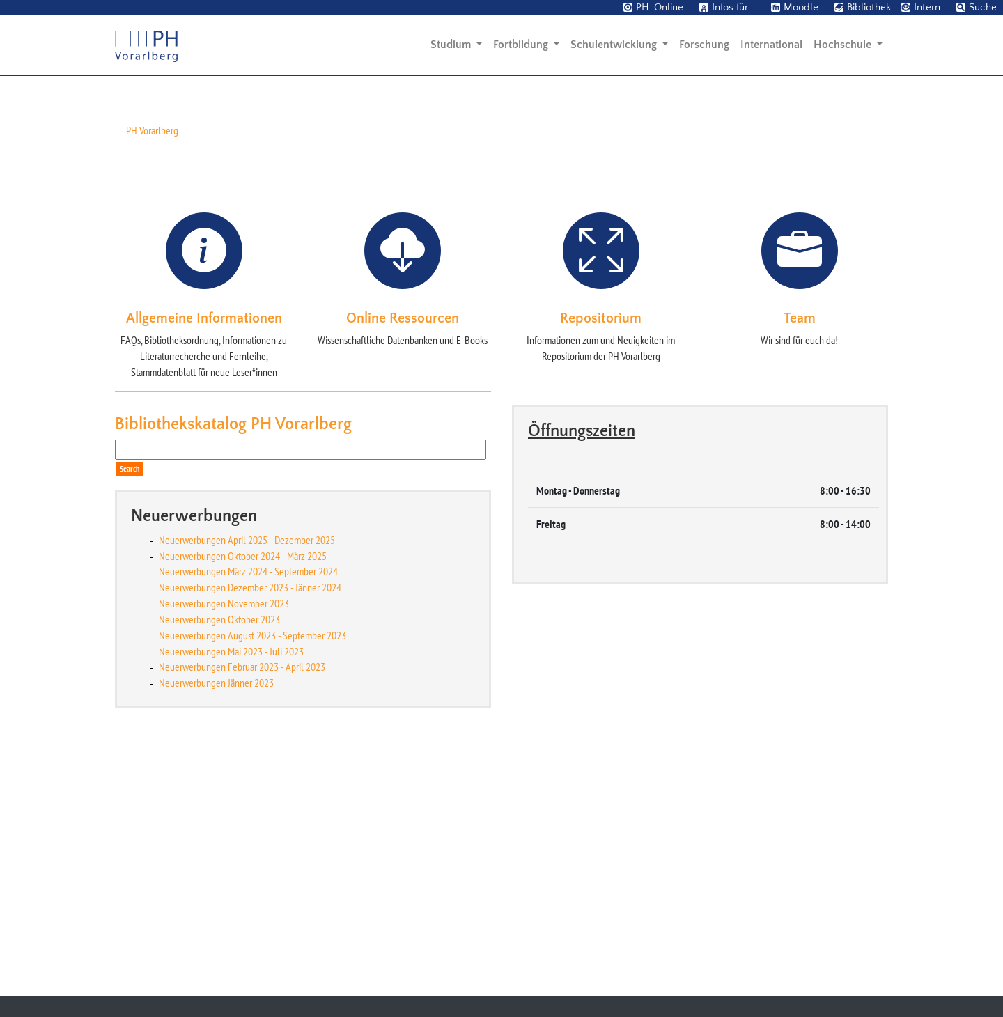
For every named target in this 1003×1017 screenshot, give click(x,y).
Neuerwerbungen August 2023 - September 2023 (252, 867)
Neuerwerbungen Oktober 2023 (219, 850)
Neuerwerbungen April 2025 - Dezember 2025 (247, 771)
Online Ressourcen (402, 549)
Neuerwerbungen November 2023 (224, 834)
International (771, 44)
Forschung (704, 44)
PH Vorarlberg (152, 361)
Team (800, 549)
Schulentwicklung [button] (615, 44)
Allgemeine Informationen (204, 549)
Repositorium (601, 549)
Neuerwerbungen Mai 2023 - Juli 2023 (231, 883)
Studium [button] (452, 44)
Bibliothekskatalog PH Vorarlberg (233, 655)
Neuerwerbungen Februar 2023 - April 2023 (242, 899)
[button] (75, 199)
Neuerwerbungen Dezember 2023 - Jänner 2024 (250, 818)
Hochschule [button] (844, 44)
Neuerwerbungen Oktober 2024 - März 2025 (243, 787)
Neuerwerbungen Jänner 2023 (216, 914)
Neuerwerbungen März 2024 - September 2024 (248, 803)
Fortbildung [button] (522, 44)
